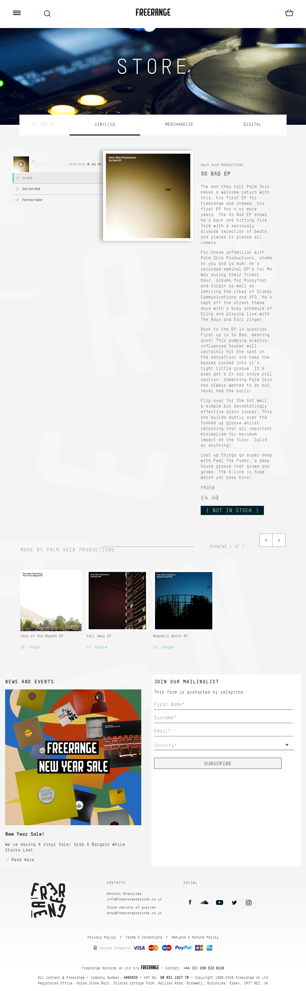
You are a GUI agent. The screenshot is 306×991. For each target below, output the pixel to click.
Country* (165, 745)
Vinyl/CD (105, 124)
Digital (252, 124)
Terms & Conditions (143, 937)
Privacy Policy (101, 937)
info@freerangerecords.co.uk (134, 899)
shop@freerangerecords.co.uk (134, 913)
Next (279, 540)
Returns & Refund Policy (195, 937)
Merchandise (179, 124)
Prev (266, 540)
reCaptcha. (233, 692)
